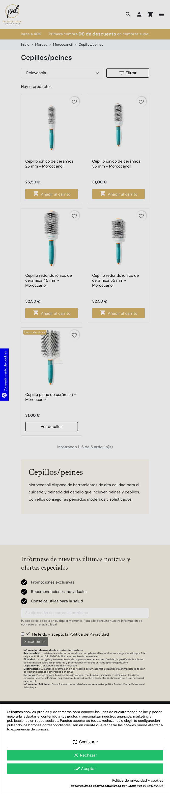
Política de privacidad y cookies (137, 780)
